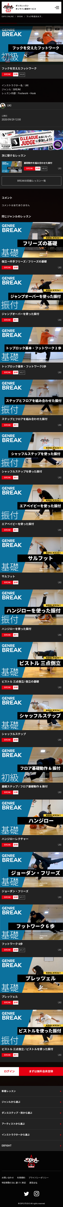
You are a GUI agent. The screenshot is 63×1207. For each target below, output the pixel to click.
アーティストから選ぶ (13, 1123)
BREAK (20, 16)
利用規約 (21, 1178)
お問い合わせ (8, 1178)
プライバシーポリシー (39, 1178)
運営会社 (33, 1183)
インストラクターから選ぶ (16, 1134)
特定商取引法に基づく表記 (14, 1183)
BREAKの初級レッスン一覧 (31, 180)
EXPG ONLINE (8, 16)
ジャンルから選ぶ (11, 1102)
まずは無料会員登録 (41, 1071)
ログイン (9, 1071)
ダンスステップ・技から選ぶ (17, 1112)
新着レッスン (9, 1091)
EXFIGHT (7, 1145)
